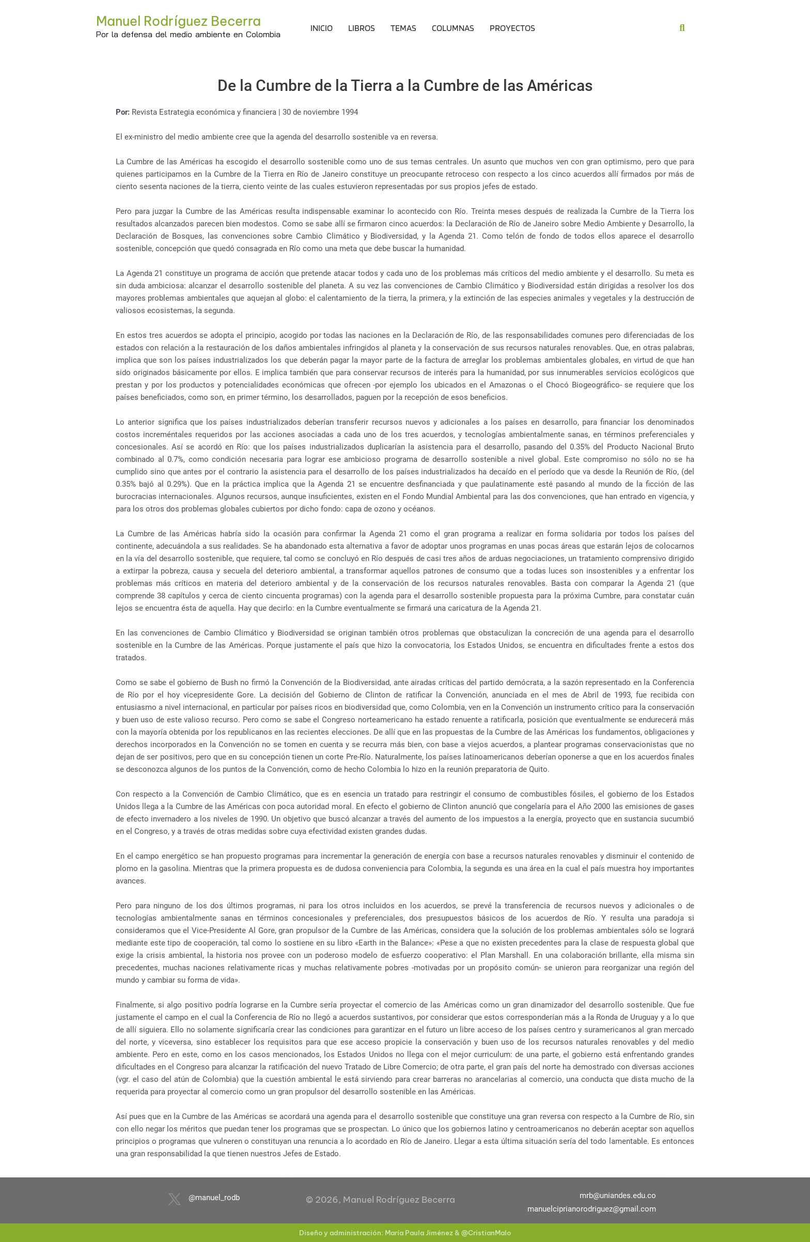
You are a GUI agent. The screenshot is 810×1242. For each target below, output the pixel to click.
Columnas (453, 28)
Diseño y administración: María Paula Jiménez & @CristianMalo (405, 1233)
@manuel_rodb (214, 1197)
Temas (403, 28)
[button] (682, 28)
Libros (361, 28)
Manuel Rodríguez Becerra (178, 21)
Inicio (321, 28)
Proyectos (512, 28)
